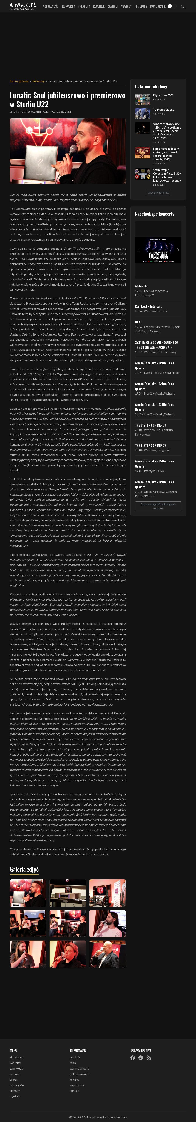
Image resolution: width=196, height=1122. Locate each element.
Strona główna (19, 81)
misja (73, 1062)
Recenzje (99, 6)
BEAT (138, 321)
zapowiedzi (16, 1068)
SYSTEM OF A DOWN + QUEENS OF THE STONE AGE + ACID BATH (156, 345)
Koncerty (68, 6)
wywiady (15, 1096)
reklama (74, 1079)
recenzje (15, 1074)
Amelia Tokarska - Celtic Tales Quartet (154, 365)
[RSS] (149, 1057)
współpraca (77, 1085)
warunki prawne (79, 1068)
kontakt (74, 1090)
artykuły (15, 1090)
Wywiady (126, 6)
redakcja (75, 1057)
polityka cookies (79, 1074)
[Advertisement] (98, 43)
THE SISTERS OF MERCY (150, 425)
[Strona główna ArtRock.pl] (23, 6)
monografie (17, 1085)
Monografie (158, 6)
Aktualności (51, 6)
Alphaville (141, 285)
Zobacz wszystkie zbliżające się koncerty (158, 506)
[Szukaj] (183, 6)
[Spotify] (140, 1057)
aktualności (16, 1057)
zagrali (14, 1079)
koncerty (15, 1062)
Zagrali (113, 6)
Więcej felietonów (158, 192)
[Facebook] (132, 1057)
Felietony (141, 6)
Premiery (84, 6)
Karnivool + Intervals (148, 306)
